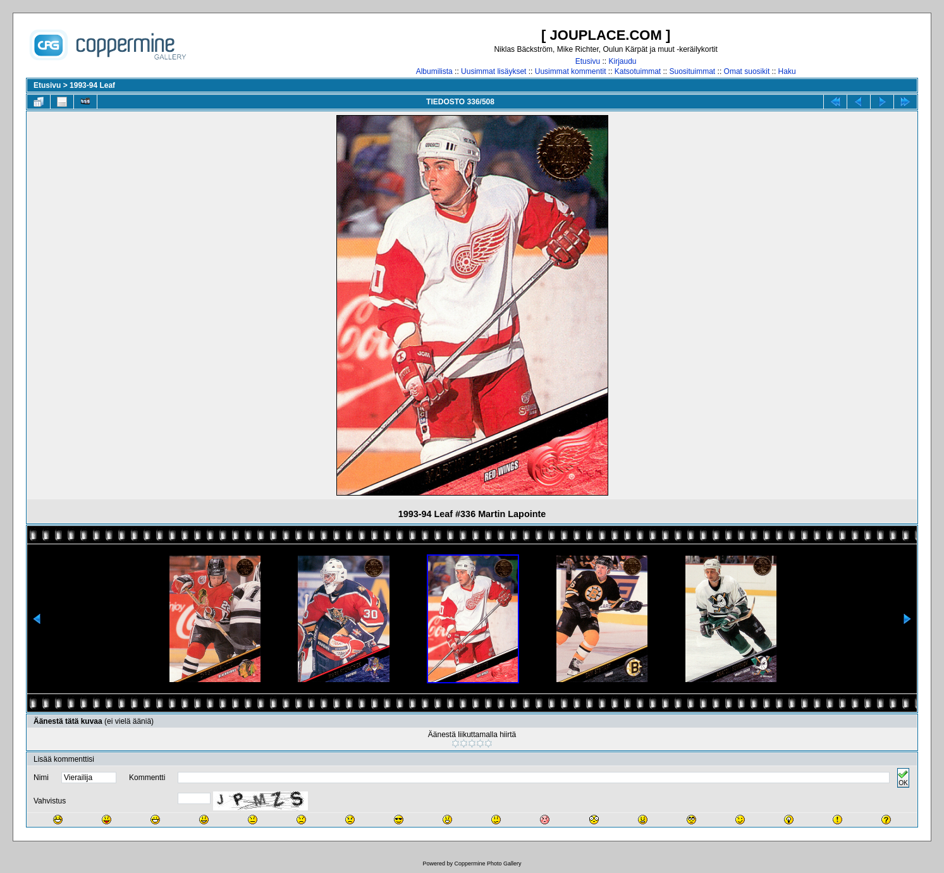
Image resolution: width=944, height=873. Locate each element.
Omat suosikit (747, 71)
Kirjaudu (622, 61)
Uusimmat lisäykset (493, 71)
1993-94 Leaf (92, 85)
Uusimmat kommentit (570, 71)
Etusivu (587, 61)
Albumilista (434, 71)
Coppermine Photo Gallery (487, 863)
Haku (787, 71)
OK (903, 777)
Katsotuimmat (638, 71)
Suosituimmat (693, 71)
